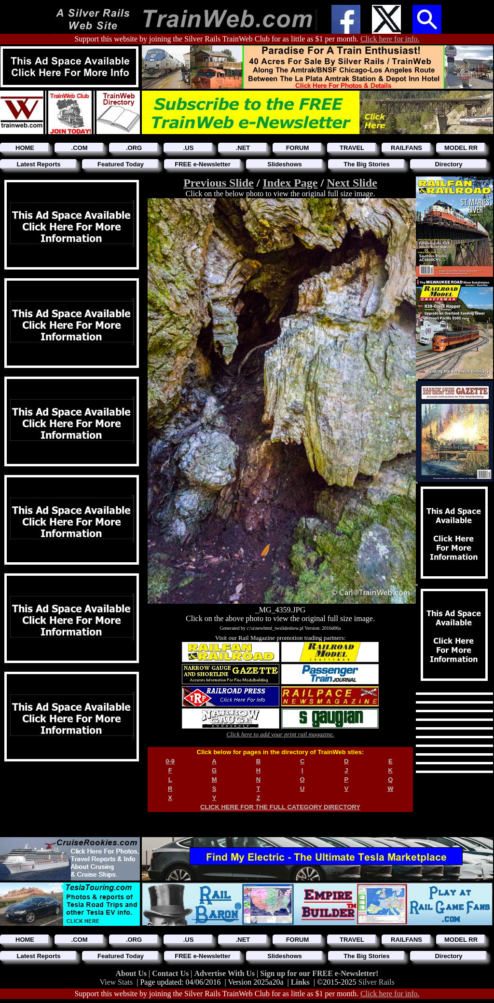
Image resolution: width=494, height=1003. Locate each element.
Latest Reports (38, 164)
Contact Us (171, 973)
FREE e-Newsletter (203, 164)
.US (188, 147)
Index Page (289, 182)
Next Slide (352, 182)
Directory (448, 164)
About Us (132, 973)
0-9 (170, 761)
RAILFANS (406, 147)
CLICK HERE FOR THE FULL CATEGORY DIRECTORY (280, 807)
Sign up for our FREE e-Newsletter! (319, 973)
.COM (79, 147)
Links (300, 982)
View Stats (116, 982)
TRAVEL (352, 147)
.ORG (134, 147)
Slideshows (284, 164)
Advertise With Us (225, 973)
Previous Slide (218, 182)
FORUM (297, 147)
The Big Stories (366, 164)
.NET (243, 147)
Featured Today (120, 164)
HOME (24, 147)
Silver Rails (376, 982)
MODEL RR (461, 147)
